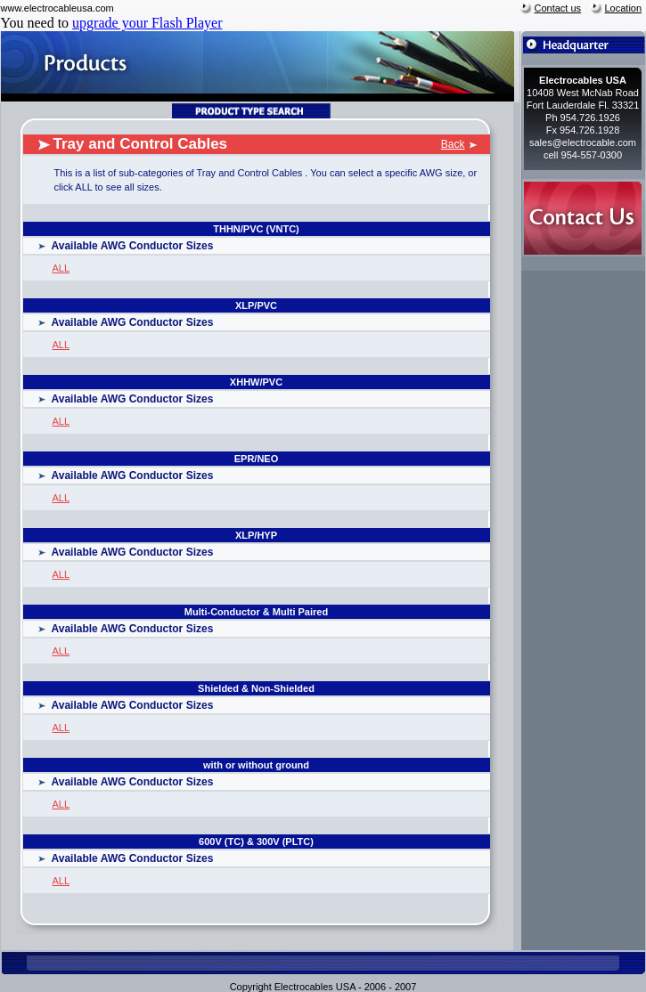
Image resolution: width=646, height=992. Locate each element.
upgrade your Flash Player (147, 22)
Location (623, 8)
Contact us (558, 8)
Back (453, 144)
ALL (61, 268)
